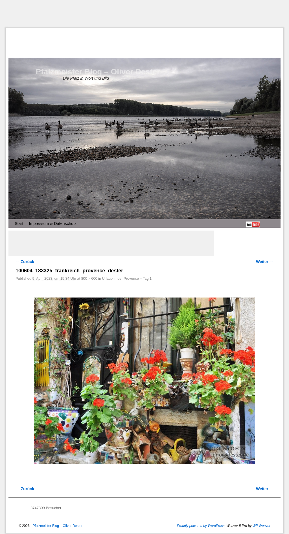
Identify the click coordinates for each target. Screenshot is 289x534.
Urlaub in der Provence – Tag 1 (127, 278)
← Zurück (25, 261)
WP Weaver (261, 526)
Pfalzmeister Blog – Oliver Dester (98, 71)
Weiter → (264, 261)
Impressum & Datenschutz (52, 223)
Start (19, 223)
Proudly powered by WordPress (201, 526)
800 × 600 (89, 278)
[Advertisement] (144, 14)
